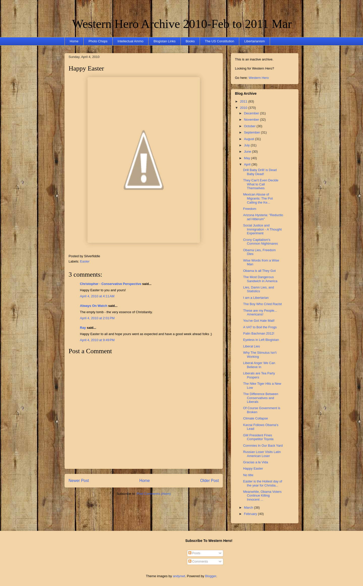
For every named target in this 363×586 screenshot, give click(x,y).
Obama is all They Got (259, 271)
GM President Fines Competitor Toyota (258, 437)
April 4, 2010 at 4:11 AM (97, 296)
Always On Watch (93, 306)
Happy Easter (86, 68)
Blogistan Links (164, 41)
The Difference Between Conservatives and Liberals (260, 398)
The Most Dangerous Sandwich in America (260, 279)
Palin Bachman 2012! (258, 333)
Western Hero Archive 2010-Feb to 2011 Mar (182, 23)
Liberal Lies (251, 346)
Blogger (210, 576)
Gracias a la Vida (255, 462)
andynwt (179, 576)
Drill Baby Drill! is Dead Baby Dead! (260, 172)
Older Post (209, 480)
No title (248, 475)
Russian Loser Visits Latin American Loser (262, 454)
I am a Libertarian (255, 298)
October (250, 126)
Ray (83, 328)
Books (190, 41)
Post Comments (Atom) (154, 494)
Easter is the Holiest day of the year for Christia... (262, 483)
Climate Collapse (255, 418)
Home (74, 41)
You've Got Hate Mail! (259, 320)
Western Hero (259, 78)
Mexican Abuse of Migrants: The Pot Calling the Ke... (258, 198)
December (252, 113)
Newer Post (79, 480)
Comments (198, 561)
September (252, 132)
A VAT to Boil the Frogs (260, 327)
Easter (85, 261)
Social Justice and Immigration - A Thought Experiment (262, 229)
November (252, 119)
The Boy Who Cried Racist (262, 304)
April (248, 164)
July (247, 145)
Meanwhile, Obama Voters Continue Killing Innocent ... (262, 495)
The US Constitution (219, 41)
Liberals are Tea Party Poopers (259, 375)
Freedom (249, 209)
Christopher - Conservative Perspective (110, 284)
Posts (194, 553)
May (247, 158)
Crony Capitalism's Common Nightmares (260, 242)
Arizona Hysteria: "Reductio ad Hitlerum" (263, 217)
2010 (244, 108)
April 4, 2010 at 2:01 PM (97, 318)
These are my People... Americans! (260, 312)
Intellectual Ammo (130, 41)
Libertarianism (254, 41)
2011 (244, 101)
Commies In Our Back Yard (263, 445)
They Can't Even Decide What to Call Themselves (260, 184)
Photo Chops (97, 41)
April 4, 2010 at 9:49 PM (97, 340)
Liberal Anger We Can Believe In (259, 365)
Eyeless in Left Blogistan (261, 340)
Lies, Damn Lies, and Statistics (258, 289)
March (249, 507)
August (249, 139)
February (251, 514)
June (248, 151)
